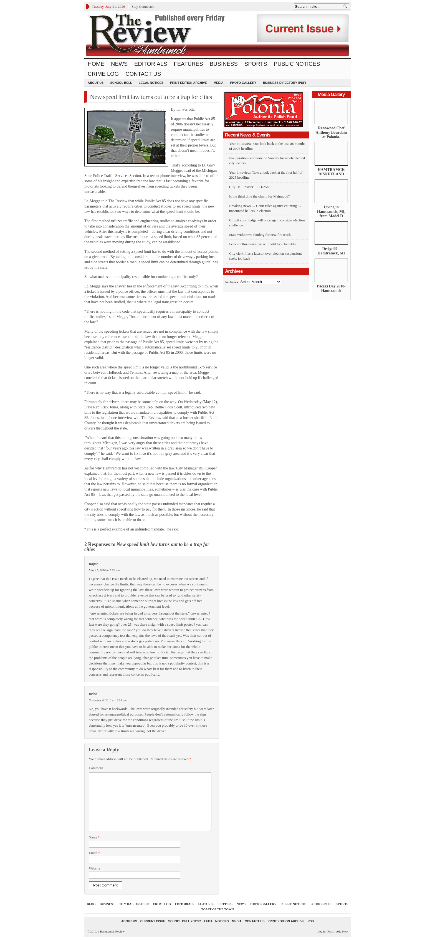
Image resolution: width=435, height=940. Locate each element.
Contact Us (143, 74)
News (119, 64)
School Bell (121, 82)
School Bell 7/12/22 (184, 921)
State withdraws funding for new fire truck (260, 235)
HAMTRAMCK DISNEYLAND (331, 172)
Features (188, 64)
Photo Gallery (243, 82)
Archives (231, 282)
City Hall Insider (133, 904)
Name (94, 837)
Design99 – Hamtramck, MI (331, 251)
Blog (91, 904)
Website (94, 868)
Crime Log (103, 74)
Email (94, 853)
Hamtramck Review (111, 931)
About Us (95, 82)
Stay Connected (143, 6)
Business (224, 64)
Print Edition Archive (188, 82)
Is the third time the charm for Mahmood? (259, 196)
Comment (96, 768)
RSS (310, 921)
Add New (342, 931)
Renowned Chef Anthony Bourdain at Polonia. (331, 132)
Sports (255, 64)
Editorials (150, 64)
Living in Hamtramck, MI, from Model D (331, 211)
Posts (330, 931)
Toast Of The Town (217, 909)
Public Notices (297, 64)
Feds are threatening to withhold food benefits (262, 244)
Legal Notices (151, 82)
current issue (152, 921)
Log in (321, 931)
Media (218, 82)
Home (96, 64)
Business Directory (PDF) (284, 82)
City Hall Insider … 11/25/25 (250, 187)
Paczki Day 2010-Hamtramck (331, 288)
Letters (225, 904)
